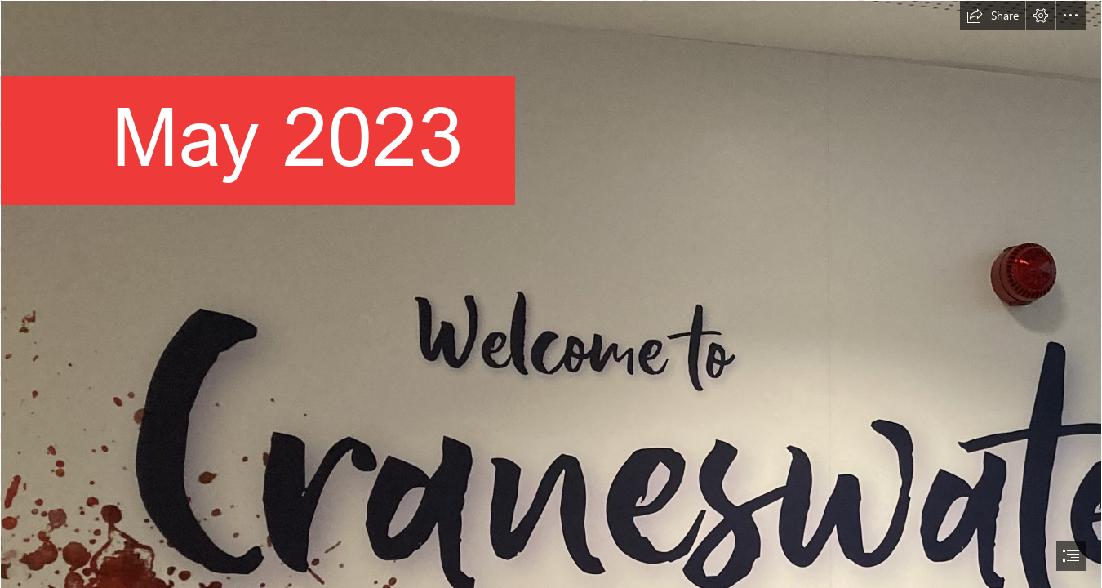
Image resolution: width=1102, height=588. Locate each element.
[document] (551, 294)
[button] (992, 15)
